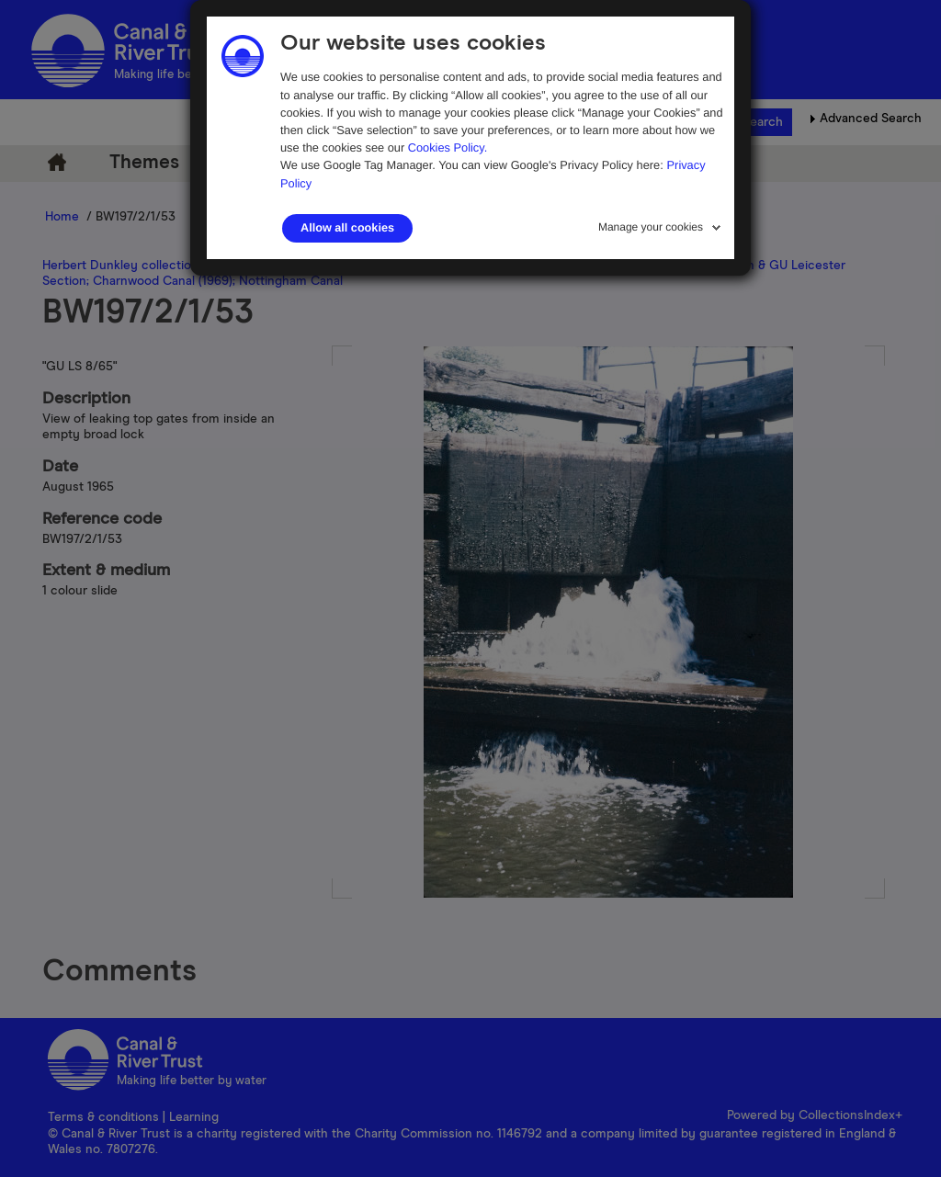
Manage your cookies (650, 227)
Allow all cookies (347, 227)
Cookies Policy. (448, 147)
